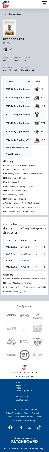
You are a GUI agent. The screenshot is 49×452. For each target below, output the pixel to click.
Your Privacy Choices (24, 416)
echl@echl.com (22, 400)
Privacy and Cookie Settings (24, 420)
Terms (9, 416)
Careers (39, 416)
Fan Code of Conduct (29, 409)
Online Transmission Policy (17, 413)
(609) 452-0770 (22, 396)
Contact (14, 409)
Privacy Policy (37, 413)
